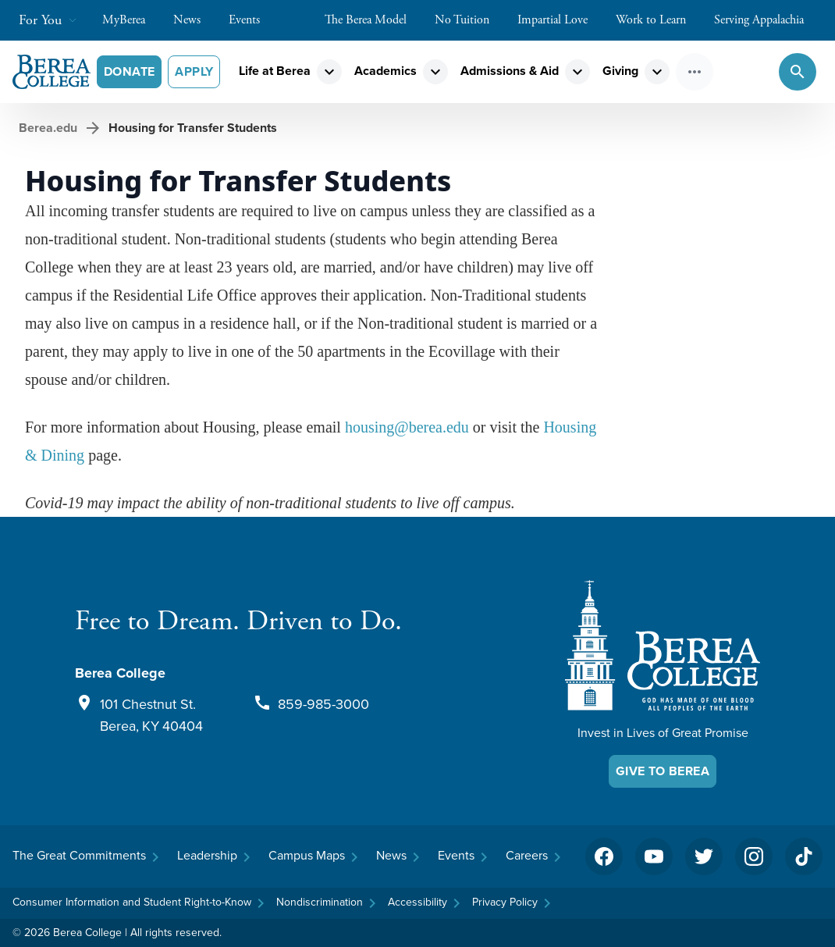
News (194, 20)
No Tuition (470, 20)
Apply (194, 71)
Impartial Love (560, 20)
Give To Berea (662, 771)
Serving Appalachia (766, 20)
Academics (385, 71)
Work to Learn (659, 20)
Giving (620, 71)
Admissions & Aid (509, 71)
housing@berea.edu (407, 427)
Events (252, 20)
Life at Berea (275, 71)
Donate (129, 71)
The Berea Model (373, 20)
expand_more (329, 71)
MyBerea (131, 20)
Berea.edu (48, 128)
